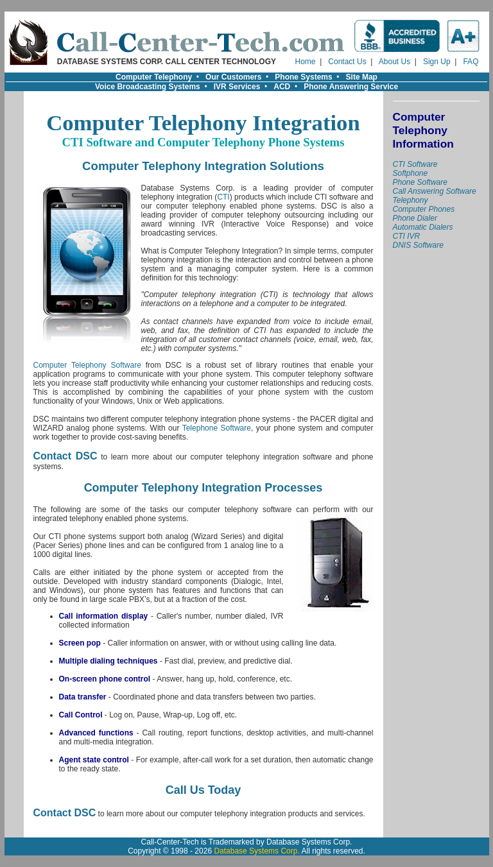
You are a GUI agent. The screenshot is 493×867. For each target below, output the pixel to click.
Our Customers (233, 77)
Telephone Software (216, 428)
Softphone (410, 173)
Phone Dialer (415, 218)
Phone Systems (303, 77)
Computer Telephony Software (87, 365)
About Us (394, 61)
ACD (281, 86)
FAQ (470, 61)
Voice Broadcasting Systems (147, 86)
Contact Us (347, 61)
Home (305, 61)
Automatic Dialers (423, 227)
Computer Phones (424, 209)
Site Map (361, 77)
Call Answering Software (434, 191)
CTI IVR (406, 236)
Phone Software (420, 182)
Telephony (410, 200)
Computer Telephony (154, 77)
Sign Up (437, 61)
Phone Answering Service (351, 86)
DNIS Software (418, 245)
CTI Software (415, 164)
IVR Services (237, 86)
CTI (223, 197)
